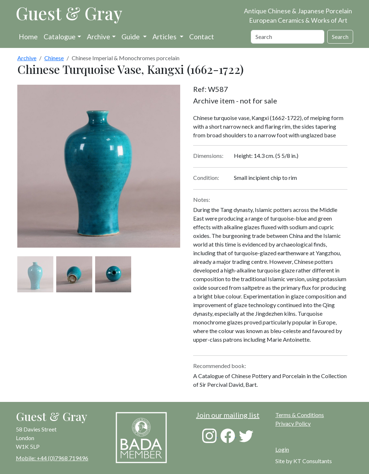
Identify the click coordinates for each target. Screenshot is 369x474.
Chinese (54, 57)
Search (340, 36)
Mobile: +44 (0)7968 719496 (52, 458)
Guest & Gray (69, 13)
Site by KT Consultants (303, 460)
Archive (98, 36)
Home (28, 36)
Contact (201, 36)
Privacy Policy (293, 423)
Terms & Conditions (299, 414)
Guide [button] (131, 36)
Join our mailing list (227, 415)
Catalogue (60, 36)
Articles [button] (165, 36)
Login (282, 449)
